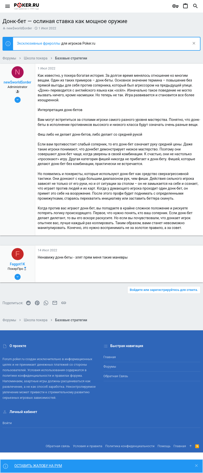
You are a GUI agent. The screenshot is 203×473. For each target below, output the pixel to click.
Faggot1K (17, 264)
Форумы (110, 366)
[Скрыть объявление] (193, 43)
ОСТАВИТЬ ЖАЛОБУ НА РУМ (38, 466)
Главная (110, 357)
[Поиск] (195, 6)
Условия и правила (87, 446)
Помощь (164, 446)
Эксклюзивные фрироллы (39, 43)
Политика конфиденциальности (130, 446)
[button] (8, 6)
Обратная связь (116, 376)
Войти (7, 423)
